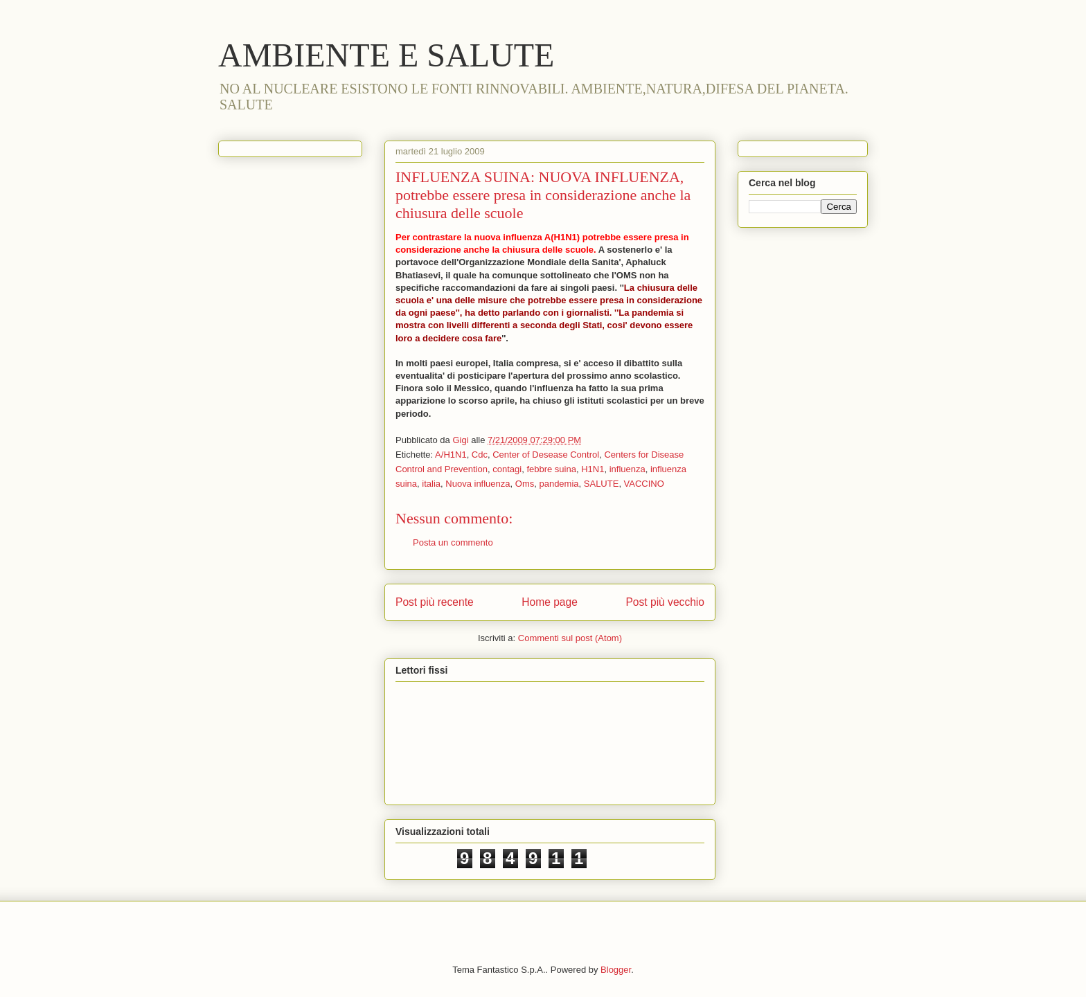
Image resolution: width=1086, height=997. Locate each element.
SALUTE (601, 483)
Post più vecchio (664, 602)
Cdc (480, 454)
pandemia (558, 483)
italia (431, 483)
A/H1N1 (451, 454)
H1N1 (592, 469)
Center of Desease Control (545, 454)
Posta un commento (453, 542)
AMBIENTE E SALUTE (386, 55)
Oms (524, 483)
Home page (550, 602)
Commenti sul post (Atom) (570, 638)
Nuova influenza (477, 483)
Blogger (615, 969)
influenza (627, 469)
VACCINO (644, 483)
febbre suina (551, 469)
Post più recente (434, 602)
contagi (507, 469)
